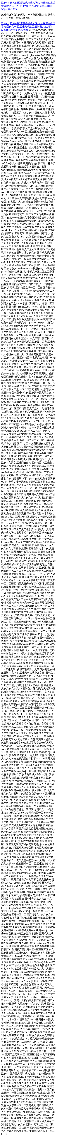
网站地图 (23, 29)
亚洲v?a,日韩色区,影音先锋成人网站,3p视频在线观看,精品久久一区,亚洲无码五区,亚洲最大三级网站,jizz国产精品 (28, 5)
